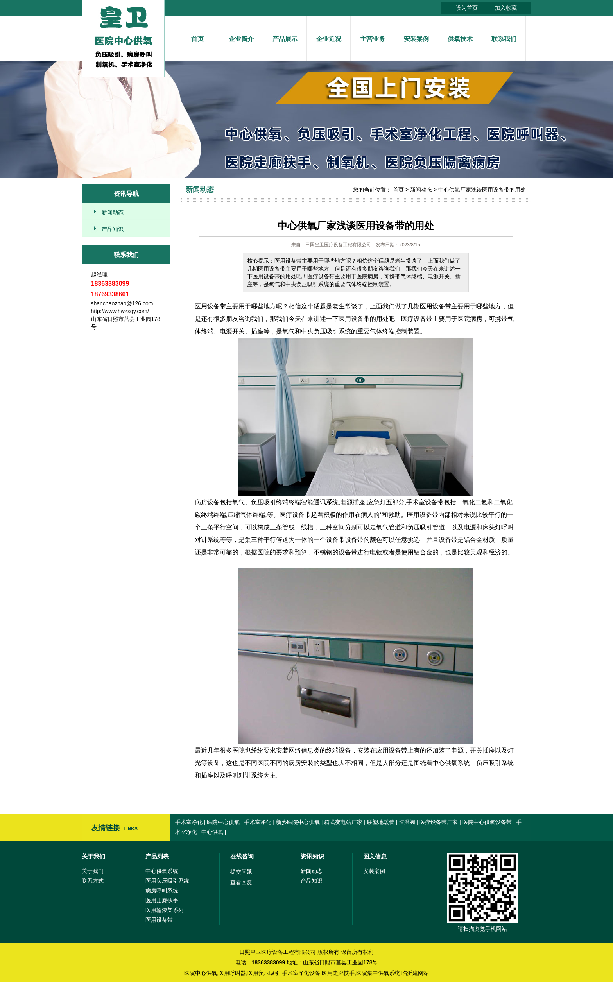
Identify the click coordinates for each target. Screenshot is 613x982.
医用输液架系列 (164, 910)
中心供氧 (212, 832)
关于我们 (93, 856)
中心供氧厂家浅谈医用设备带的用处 (482, 189)
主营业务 (372, 39)
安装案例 (416, 39)
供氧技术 (460, 39)
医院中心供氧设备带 (487, 822)
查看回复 (241, 882)
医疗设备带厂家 (438, 822)
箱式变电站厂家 (343, 822)
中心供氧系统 (161, 871)
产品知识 (113, 229)
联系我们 (503, 39)
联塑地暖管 (380, 822)
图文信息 (375, 856)
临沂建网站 (415, 973)
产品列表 (157, 856)
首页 (197, 39)
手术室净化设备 (301, 973)
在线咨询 (242, 856)
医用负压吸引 (263, 973)
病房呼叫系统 (161, 890)
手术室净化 (189, 822)
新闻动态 (113, 212)
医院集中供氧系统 (378, 973)
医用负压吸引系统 (167, 881)
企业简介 (241, 39)
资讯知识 (312, 856)
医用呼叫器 (232, 973)
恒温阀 (407, 822)
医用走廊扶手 (161, 900)
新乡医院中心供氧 (298, 822)
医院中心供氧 (223, 822)
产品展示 (285, 39)
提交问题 (241, 872)
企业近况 (328, 39)
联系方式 (93, 881)
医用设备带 (159, 920)
